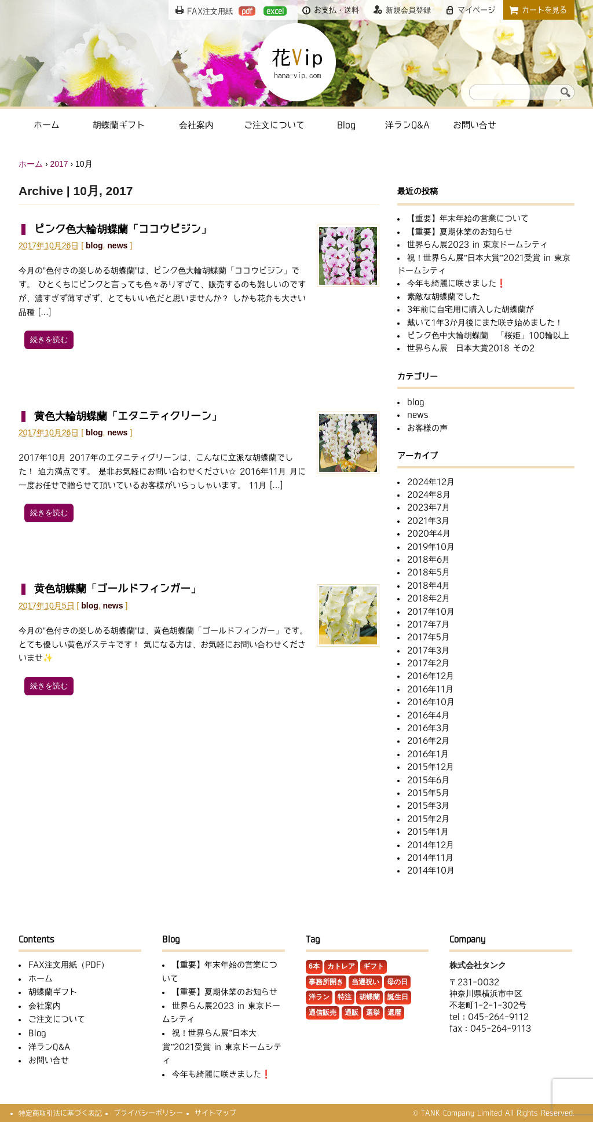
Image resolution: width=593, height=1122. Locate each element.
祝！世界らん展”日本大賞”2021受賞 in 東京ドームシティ (221, 1046)
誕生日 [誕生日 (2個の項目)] (397, 997)
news (117, 245)
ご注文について (274, 124)
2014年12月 (430, 845)
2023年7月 (428, 507)
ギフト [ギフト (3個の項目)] (373, 966)
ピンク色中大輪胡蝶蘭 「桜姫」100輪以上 (488, 335)
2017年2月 (428, 663)
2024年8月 (429, 494)
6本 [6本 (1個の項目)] (314, 966)
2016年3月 (428, 728)
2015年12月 (430, 766)
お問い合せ (474, 124)
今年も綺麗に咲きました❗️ (456, 283)
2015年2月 (428, 819)
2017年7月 (428, 624)
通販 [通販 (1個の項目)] (351, 1013)
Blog (346, 124)
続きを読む (49, 339)
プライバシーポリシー (148, 1112)
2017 (59, 163)
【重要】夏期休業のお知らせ (460, 232)
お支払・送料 (336, 10)
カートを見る (544, 10)
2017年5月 (428, 637)
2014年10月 (431, 870)
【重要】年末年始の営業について (468, 218)
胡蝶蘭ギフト (119, 124)
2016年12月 (430, 676)
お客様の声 (427, 428)
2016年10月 (431, 702)
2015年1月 (428, 831)
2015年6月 (428, 780)
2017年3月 (428, 650)
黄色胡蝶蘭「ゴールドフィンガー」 (117, 588)
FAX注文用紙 (221, 11)
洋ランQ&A (407, 124)
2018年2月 (428, 598)
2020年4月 (429, 533)
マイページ (476, 10)
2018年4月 (428, 585)
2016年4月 (428, 715)
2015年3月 (428, 805)
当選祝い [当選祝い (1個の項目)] (365, 982)
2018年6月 (428, 559)
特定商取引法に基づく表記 (60, 1112)
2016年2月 (428, 740)
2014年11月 (430, 857)
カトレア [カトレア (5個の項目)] (341, 966)
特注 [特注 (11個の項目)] (345, 997)
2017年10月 (431, 611)
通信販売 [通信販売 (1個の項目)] (322, 1013)
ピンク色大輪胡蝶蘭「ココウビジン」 (122, 228)
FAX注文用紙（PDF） (68, 964)
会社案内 (196, 124)
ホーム (47, 124)
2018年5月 (428, 572)
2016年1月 (428, 754)
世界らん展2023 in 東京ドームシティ (477, 244)
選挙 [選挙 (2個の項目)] (373, 1013)
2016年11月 (430, 689)
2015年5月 (428, 793)
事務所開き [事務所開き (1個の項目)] (326, 982)
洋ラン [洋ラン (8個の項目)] (319, 997)
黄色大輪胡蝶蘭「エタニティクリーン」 (128, 415)
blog (94, 245)
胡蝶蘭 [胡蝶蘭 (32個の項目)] (369, 997)
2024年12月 (431, 482)
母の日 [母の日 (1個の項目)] (397, 982)
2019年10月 (431, 546)
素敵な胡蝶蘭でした (443, 296)
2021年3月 (428, 520)
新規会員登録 (408, 10)
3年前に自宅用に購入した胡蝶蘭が (470, 309)
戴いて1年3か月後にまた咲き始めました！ (485, 322)
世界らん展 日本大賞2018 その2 (471, 348)
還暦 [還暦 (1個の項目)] (394, 1013)
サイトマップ (215, 1112)
